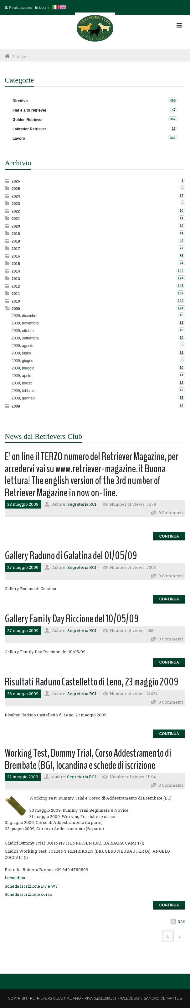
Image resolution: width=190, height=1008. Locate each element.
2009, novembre (25, 323)
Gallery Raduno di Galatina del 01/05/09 (71, 555)
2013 (16, 279)
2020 (16, 226)
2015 (16, 264)
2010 (16, 301)
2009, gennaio (23, 398)
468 (173, 100)
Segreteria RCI (81, 504)
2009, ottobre (23, 330)
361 (173, 138)
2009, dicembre (25, 315)
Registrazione (20, 7)
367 (173, 119)
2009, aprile (21, 376)
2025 (16, 189)
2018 (16, 241)
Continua (169, 536)
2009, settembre (25, 338)
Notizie (19, 56)
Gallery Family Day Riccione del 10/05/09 (72, 618)
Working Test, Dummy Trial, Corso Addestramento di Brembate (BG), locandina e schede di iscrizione (88, 759)
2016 (16, 256)
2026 (16, 181)
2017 (16, 249)
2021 (16, 219)
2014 (16, 271)
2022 (16, 211)
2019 (16, 234)
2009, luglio (21, 353)
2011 (16, 294)
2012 (16, 286)
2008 (16, 406)
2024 (16, 196)
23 (174, 128)
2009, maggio (23, 368)
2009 (16, 309)
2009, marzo (22, 383)
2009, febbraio (24, 391)
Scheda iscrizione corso (28, 894)
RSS (181, 922)
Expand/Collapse (8, 181)
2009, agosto (22, 346)
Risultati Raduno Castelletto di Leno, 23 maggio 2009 (91, 682)
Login (44, 7)
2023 (16, 204)
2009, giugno (22, 361)
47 (174, 110)
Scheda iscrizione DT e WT (31, 886)
